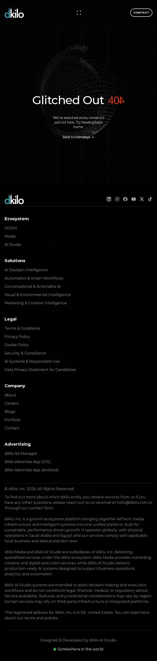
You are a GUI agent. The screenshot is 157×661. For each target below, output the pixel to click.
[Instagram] (117, 199)
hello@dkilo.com (132, 502)
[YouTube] (133, 199)
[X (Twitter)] (142, 199)
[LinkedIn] (109, 199)
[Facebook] (125, 199)
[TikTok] (150, 199)
